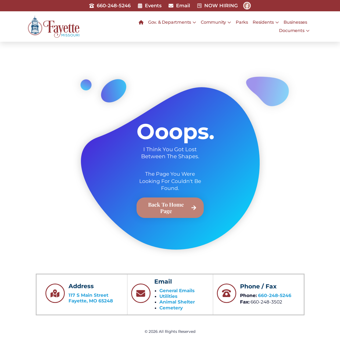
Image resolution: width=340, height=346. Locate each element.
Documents (294, 31)
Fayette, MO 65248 (91, 300)
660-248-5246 (274, 295)
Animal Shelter (177, 302)
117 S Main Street (88, 295)
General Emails (177, 290)
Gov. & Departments (172, 22)
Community (216, 22)
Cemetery (171, 307)
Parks (242, 22)
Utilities (168, 296)
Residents (266, 22)
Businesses (295, 22)
